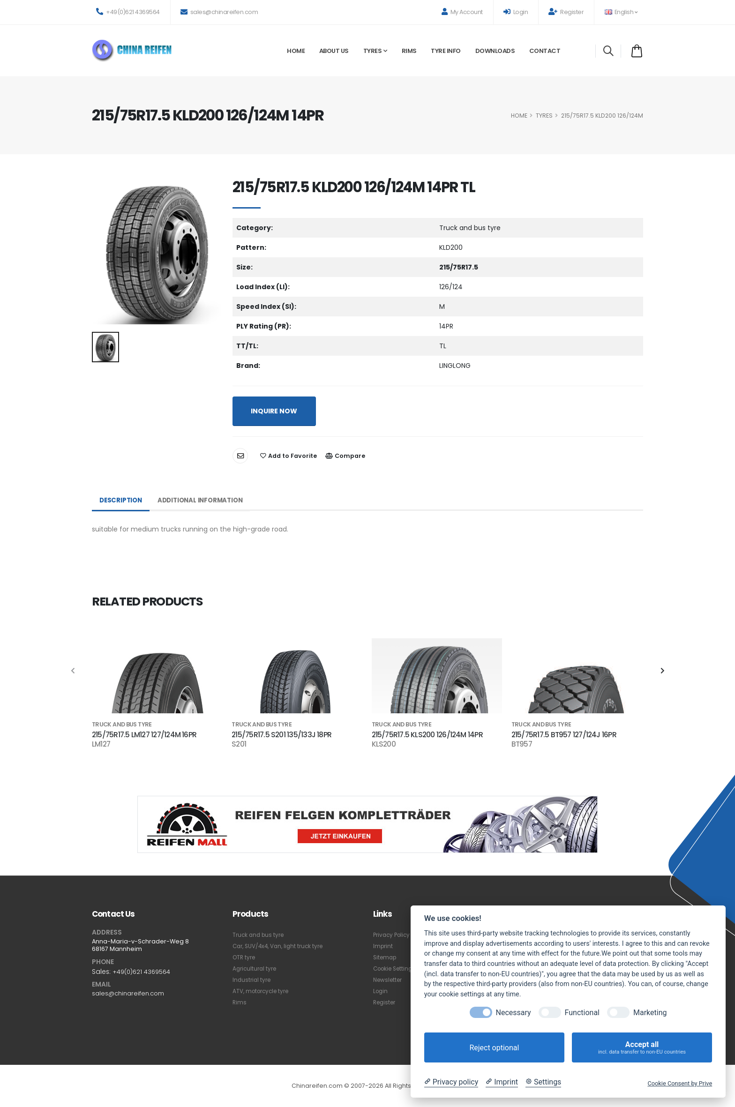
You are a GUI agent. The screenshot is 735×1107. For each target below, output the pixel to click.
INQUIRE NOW (274, 411)
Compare (345, 456)
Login (515, 12)
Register (566, 12)
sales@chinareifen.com (219, 12)
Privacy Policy (393, 935)
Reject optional (494, 1047)
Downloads (495, 50)
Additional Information (205, 500)
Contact (545, 50)
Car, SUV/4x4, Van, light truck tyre (281, 946)
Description (121, 500)
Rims (409, 50)
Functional (582, 1012)
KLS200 (384, 744)
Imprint (383, 946)
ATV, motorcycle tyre (263, 991)
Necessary (513, 1012)
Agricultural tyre (256, 968)
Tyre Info (446, 50)
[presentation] (73, 671)
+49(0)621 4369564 (128, 12)
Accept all (642, 1047)
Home (296, 50)
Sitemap (386, 957)
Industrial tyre (252, 980)
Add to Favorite (288, 456)
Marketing (650, 1012)
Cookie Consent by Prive (679, 1083)
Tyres (372, 50)
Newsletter (389, 980)
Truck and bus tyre (260, 935)
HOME (519, 116)
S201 (239, 744)
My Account (462, 12)
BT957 (521, 744)
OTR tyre (245, 957)
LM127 (101, 744)
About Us (334, 50)
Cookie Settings (396, 968)
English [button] (621, 12)
